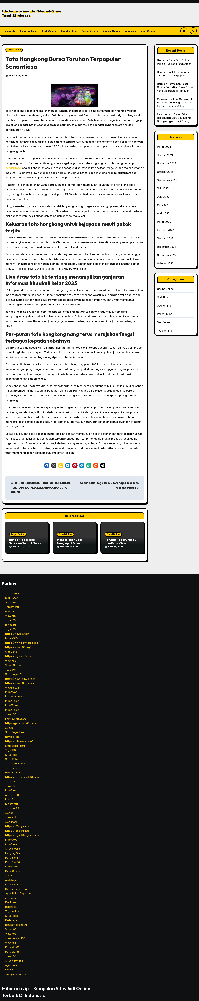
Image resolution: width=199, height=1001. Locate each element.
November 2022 (166, 255)
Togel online (12, 907)
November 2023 (166, 163)
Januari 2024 (165, 155)
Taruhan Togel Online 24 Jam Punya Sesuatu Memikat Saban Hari (121, 543)
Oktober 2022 (165, 263)
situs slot (10, 813)
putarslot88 (12, 800)
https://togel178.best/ (18, 827)
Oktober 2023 (165, 171)
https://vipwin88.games (19, 679)
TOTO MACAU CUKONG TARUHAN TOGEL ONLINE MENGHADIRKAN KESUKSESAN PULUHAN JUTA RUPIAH (41, 488)
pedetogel (11, 876)
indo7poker (11, 688)
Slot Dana (11, 648)
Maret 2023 (164, 221)
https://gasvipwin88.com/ (20, 719)
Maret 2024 (164, 146)
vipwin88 (10, 656)
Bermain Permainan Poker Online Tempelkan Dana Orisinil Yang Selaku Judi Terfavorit (175, 87)
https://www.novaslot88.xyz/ (22, 773)
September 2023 (167, 180)
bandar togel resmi (16, 921)
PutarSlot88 (12, 854)
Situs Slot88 (12, 845)
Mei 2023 (162, 205)
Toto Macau (12, 603)
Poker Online (89, 30)
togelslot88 (12, 804)
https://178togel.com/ (18, 822)
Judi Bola (130, 30)
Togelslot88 (12, 589)
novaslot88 (12, 733)
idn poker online (14, 692)
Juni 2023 (163, 196)
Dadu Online (12, 867)
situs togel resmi (15, 742)
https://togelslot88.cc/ (19, 652)
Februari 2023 (165, 230)
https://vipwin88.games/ (20, 674)
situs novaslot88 (15, 934)
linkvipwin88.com (15, 715)
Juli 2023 (163, 188)
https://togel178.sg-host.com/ (23, 831)
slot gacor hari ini (15, 970)
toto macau (12, 764)
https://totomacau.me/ (19, 737)
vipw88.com (12, 683)
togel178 (10, 616)
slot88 (9, 724)
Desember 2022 (166, 246)
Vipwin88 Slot (13, 661)
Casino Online (111, 30)
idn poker (10, 621)
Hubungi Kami (28, 30)
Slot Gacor (11, 594)
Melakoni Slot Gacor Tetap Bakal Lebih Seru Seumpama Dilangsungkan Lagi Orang (174, 118)
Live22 (9, 795)
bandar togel (13, 168)
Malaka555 (11, 634)
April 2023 (163, 213)
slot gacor (11, 818)
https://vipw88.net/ (17, 630)
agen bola (11, 961)
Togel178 (10, 665)
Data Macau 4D (14, 880)
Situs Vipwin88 (14, 956)
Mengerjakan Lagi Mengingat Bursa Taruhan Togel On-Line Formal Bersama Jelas (174, 103)
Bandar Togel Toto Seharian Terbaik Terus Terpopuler (25, 543)
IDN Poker (11, 898)
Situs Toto (11, 751)
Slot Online (49, 30)
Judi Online (148, 30)
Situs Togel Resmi (15, 728)
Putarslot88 (12, 943)
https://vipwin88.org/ (18, 643)
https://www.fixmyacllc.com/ (22, 639)
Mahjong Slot (13, 849)
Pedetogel (11, 916)
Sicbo (8, 871)
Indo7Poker (12, 697)
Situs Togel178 (13, 670)
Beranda (10, 30)
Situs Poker (12, 755)
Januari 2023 (165, 238)
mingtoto (10, 607)
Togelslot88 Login (15, 759)
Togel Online (69, 30)
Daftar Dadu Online (16, 885)
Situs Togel (11, 912)
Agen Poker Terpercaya (18, 889)
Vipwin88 (10, 598)
